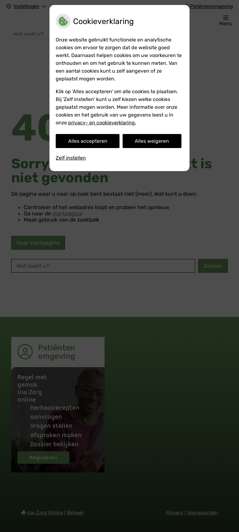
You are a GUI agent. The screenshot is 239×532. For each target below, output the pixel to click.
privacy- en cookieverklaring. (102, 123)
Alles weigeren (152, 141)
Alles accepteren (87, 141)
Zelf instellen (71, 158)
